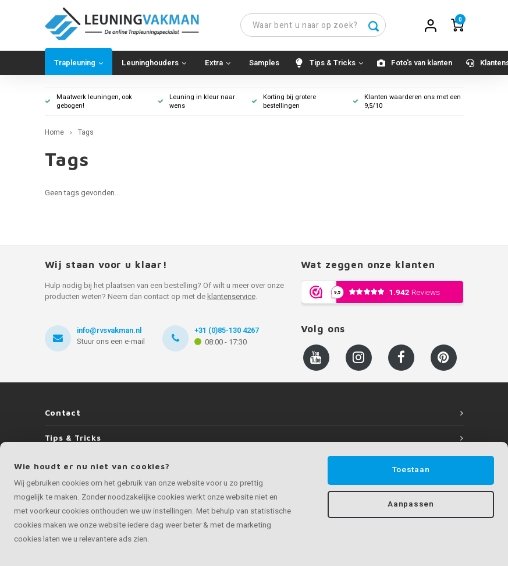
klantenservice (231, 298)
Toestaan (410, 470)
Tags (86, 135)
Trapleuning (78, 64)
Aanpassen (411, 505)
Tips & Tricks (336, 64)
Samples (264, 64)
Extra (217, 64)
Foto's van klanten (421, 64)
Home (54, 135)
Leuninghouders (154, 64)
